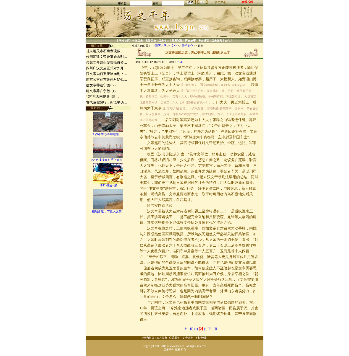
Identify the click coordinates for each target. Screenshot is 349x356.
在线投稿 (247, 2)
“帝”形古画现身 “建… (102, 96)
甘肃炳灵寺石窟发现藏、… (106, 51)
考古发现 (203, 40)
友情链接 (187, 337)
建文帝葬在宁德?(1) (100, 91)
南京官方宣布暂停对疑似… (106, 79)
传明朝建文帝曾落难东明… (106, 57)
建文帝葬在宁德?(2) (100, 85)
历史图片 (216, 40)
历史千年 (168, 349)
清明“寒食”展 (108, 185)
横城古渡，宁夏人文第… (108, 211)
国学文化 (187, 45)
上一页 (188, 329)
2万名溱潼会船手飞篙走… (108, 160)
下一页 (212, 329)
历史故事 (190, 40)
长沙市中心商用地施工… (108, 134)
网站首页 (124, 40)
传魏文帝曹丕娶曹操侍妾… (106, 62)
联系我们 (174, 337)
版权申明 (200, 337)
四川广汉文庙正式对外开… (106, 68)
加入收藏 (161, 337)
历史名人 (163, 40)
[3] (205, 329)
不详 (180, 62)
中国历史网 (159, 45)
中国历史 (137, 40)
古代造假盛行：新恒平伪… (106, 102)
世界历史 (150, 40)
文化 (227, 40)
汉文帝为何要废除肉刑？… (106, 74)
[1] (196, 329)
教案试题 (177, 40)
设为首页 (148, 337)
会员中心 (220, 2)
